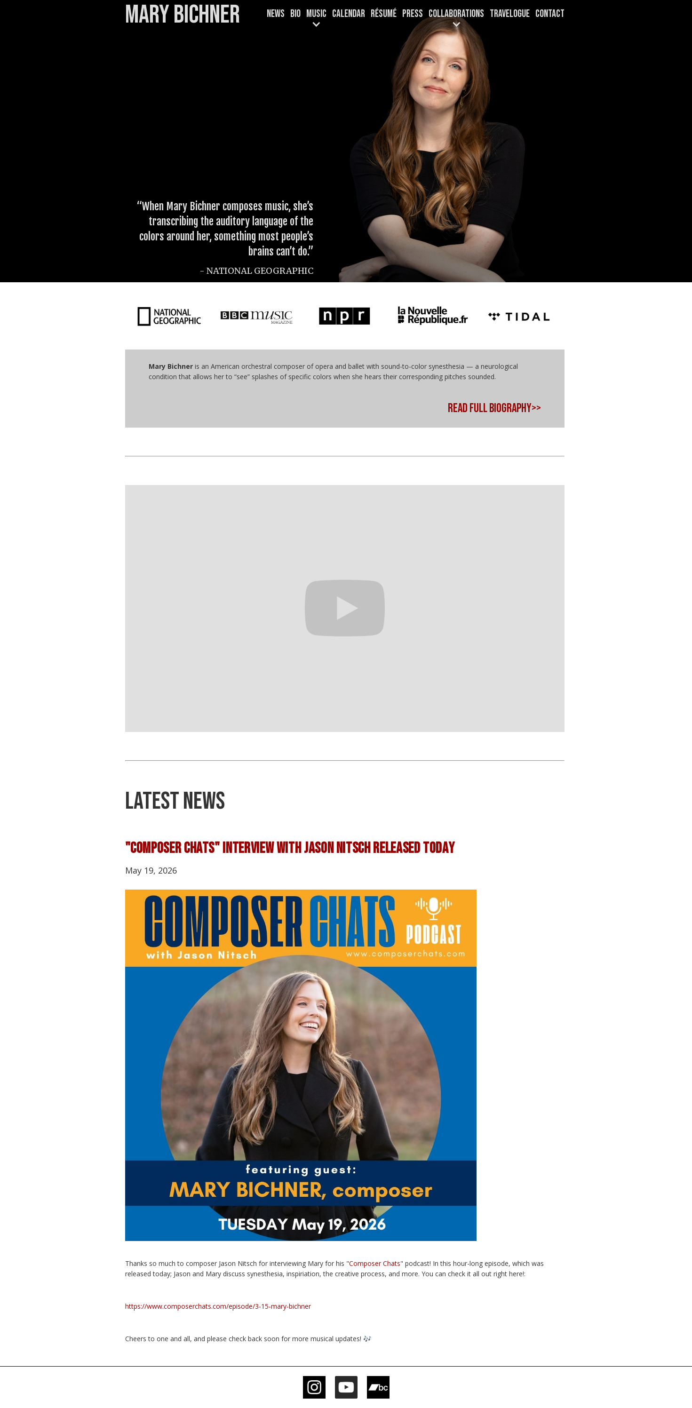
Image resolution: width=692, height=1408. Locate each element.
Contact (550, 14)
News (276, 14)
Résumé (384, 14)
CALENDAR (348, 14)
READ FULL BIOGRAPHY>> (494, 408)
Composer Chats (374, 1263)
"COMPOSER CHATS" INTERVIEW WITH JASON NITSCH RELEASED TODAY (290, 848)
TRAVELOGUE (510, 14)
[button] (316, 19)
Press (412, 14)
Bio (295, 14)
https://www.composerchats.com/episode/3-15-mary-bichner (218, 1306)
